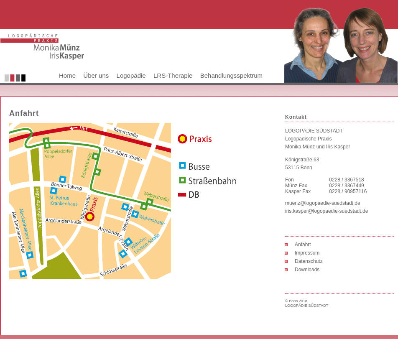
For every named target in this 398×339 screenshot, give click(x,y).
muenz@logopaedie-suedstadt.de (322, 203)
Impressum (307, 253)
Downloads (307, 270)
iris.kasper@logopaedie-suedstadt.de (326, 211)
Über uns (96, 75)
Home (67, 75)
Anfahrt (303, 244)
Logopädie (131, 75)
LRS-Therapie (172, 75)
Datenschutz (309, 261)
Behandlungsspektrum (231, 75)
